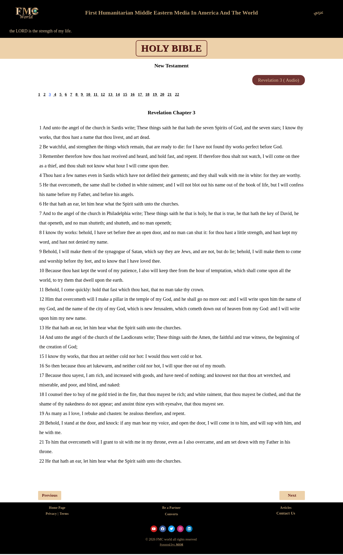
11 (96, 95)
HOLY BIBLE (171, 48)
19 (156, 95)
